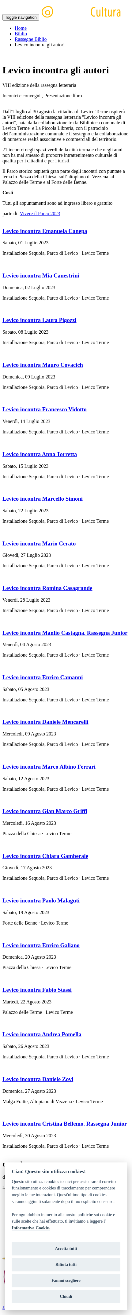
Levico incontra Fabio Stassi (37, 990)
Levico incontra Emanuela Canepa (44, 231)
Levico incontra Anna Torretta (39, 454)
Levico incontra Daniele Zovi (37, 1079)
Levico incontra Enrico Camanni (42, 677)
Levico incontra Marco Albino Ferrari (49, 766)
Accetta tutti (66, 1248)
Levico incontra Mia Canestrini (40, 275)
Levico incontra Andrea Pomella (41, 1034)
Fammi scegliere (66, 1280)
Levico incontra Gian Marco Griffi (44, 811)
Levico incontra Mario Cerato (39, 543)
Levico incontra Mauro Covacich (42, 365)
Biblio (21, 33)
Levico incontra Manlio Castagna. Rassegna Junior (64, 633)
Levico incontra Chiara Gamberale (45, 856)
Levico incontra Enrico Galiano (41, 945)
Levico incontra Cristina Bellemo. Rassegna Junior (64, 1123)
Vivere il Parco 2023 (40, 213)
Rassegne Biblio (31, 39)
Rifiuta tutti (66, 1264)
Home (21, 28)
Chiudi (66, 1296)
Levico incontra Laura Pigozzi (39, 320)
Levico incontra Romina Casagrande (47, 588)
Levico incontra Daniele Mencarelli (45, 722)
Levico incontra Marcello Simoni (42, 498)
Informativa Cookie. (31, 1227)
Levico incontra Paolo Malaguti (41, 900)
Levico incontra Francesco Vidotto (44, 409)
